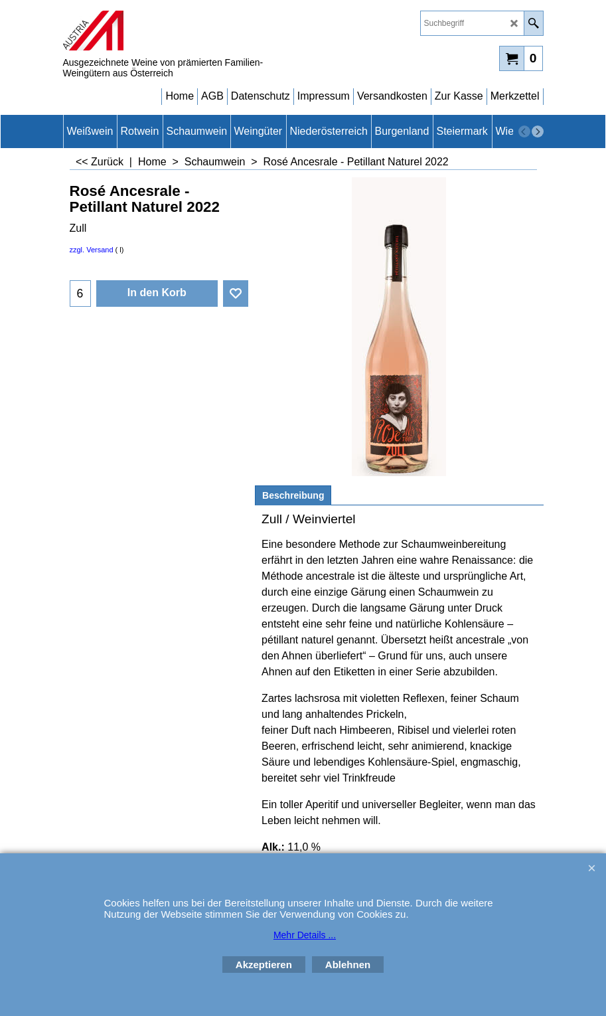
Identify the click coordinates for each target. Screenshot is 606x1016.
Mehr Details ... (304, 935)
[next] (538, 131)
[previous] (524, 131)
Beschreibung (293, 495)
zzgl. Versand (92, 250)
